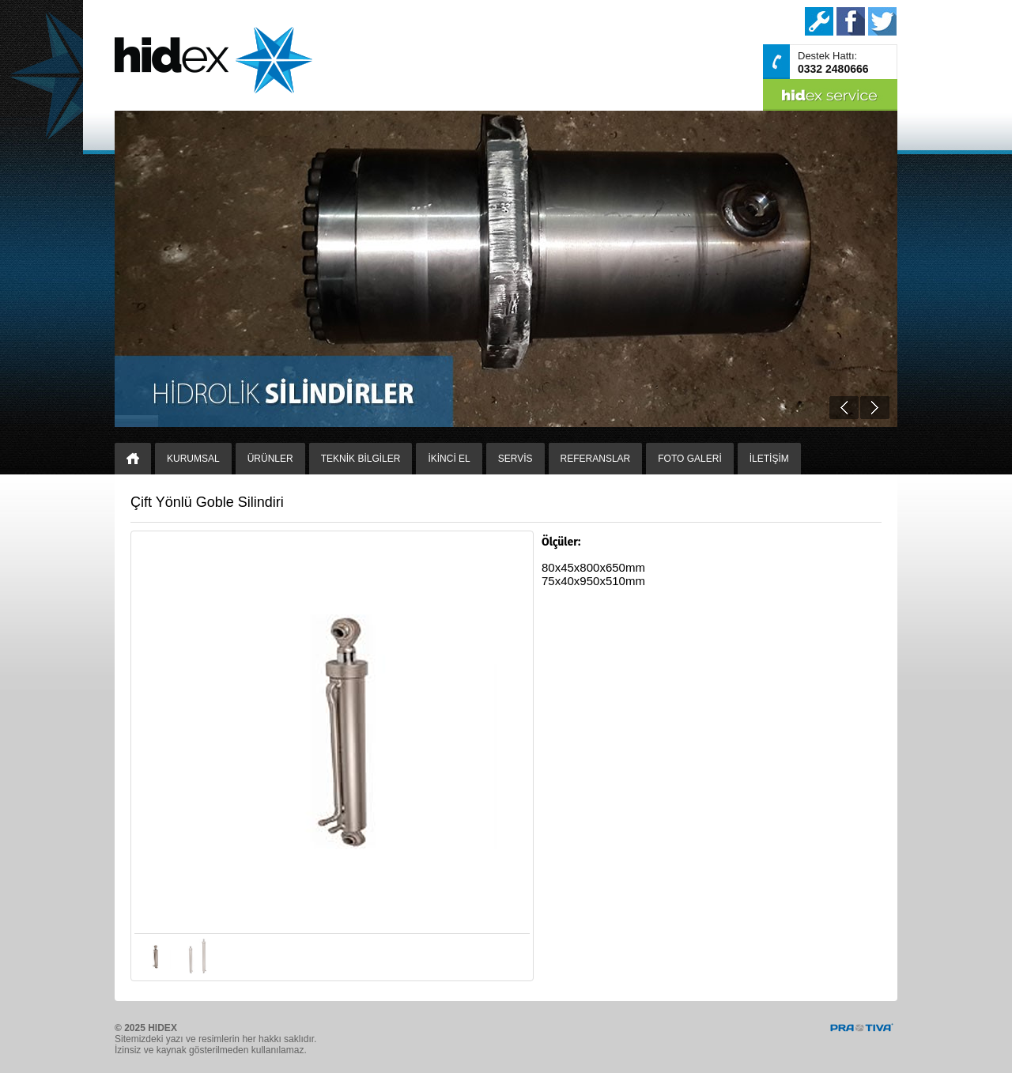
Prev (844, 407)
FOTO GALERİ (689, 458)
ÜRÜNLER (270, 458)
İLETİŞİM (769, 458)
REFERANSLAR (596, 458)
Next (874, 407)
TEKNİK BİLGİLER (361, 458)
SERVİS (515, 458)
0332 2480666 (833, 68)
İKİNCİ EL (449, 458)
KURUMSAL (193, 458)
